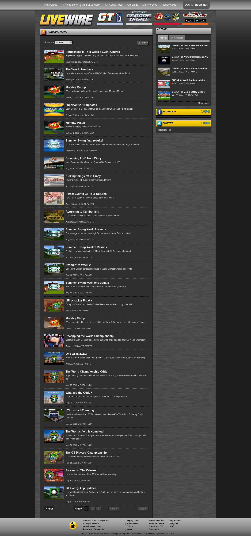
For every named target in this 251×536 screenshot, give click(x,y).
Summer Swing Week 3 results (86, 229)
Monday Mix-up (76, 87)
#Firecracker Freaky (79, 300)
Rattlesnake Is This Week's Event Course (93, 51)
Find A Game (50, 4)
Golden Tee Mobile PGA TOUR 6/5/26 (190, 45)
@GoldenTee (164, 130)
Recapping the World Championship (89, 336)
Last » (143, 508)
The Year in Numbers (79, 69)
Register (174, 523)
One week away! (76, 353)
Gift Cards (132, 4)
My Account (175, 520)
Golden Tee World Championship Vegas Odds (194, 57)
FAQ (172, 526)
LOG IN (189, 4)
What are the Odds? (79, 392)
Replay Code (169, 4)
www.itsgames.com (92, 526)
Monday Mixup (75, 122)
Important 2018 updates (81, 105)
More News (204, 103)
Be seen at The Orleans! (81, 470)
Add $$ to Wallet (91, 4)
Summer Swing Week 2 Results (86, 247)
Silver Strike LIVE (156, 523)
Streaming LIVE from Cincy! (84, 158)
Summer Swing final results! (84, 140)
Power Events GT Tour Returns (86, 193)
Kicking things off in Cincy (83, 176)
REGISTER (201, 4)
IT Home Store (70, 4)
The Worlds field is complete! (85, 431)
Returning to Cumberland (82, 211)
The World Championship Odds (86, 371)
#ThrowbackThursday (80, 410)
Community (154, 529)
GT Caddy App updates (81, 488)
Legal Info (87, 529)
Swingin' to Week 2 (78, 264)
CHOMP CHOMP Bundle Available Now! (191, 80)
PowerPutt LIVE (156, 526)
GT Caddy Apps (113, 4)
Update (143, 42)
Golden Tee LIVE (156, 520)
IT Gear (130, 526)
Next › (113, 508)
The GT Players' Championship (86, 452)
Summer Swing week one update (87, 282)
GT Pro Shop (150, 4)
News (129, 529)
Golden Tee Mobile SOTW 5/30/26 (188, 92)
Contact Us (99, 529)
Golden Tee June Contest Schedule (189, 68)
